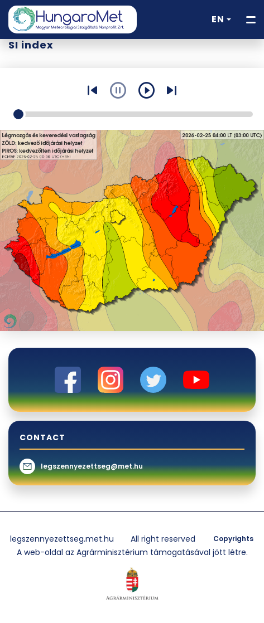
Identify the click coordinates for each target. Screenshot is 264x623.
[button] (221, 19)
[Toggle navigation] (251, 19)
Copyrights (233, 538)
